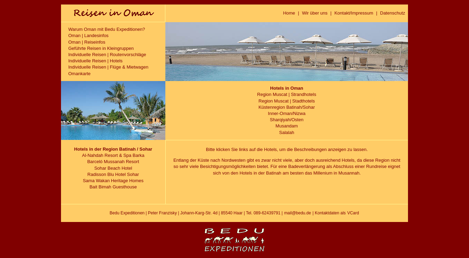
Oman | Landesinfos (88, 35)
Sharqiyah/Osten (287, 119)
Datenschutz (392, 13)
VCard (353, 213)
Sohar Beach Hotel (113, 168)
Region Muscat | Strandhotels (286, 94)
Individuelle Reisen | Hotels (95, 60)
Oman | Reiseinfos (86, 42)
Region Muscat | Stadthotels (287, 101)
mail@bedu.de (297, 213)
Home (289, 13)
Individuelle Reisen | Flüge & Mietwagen (108, 67)
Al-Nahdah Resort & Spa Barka (113, 155)
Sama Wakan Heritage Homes (113, 180)
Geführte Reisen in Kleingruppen (101, 48)
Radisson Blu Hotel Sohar (113, 174)
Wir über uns (315, 13)
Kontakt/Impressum (354, 13)
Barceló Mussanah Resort (113, 161)
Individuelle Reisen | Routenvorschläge (107, 54)
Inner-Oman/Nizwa (286, 113)
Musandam (287, 125)
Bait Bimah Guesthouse (113, 186)
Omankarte (79, 73)
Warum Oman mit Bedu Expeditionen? (106, 29)
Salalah (286, 132)
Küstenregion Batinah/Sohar (287, 107)
